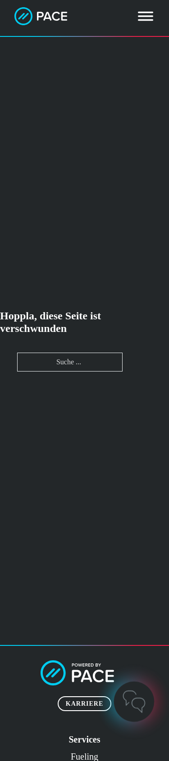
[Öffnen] (145, 16)
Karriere (84, 703)
